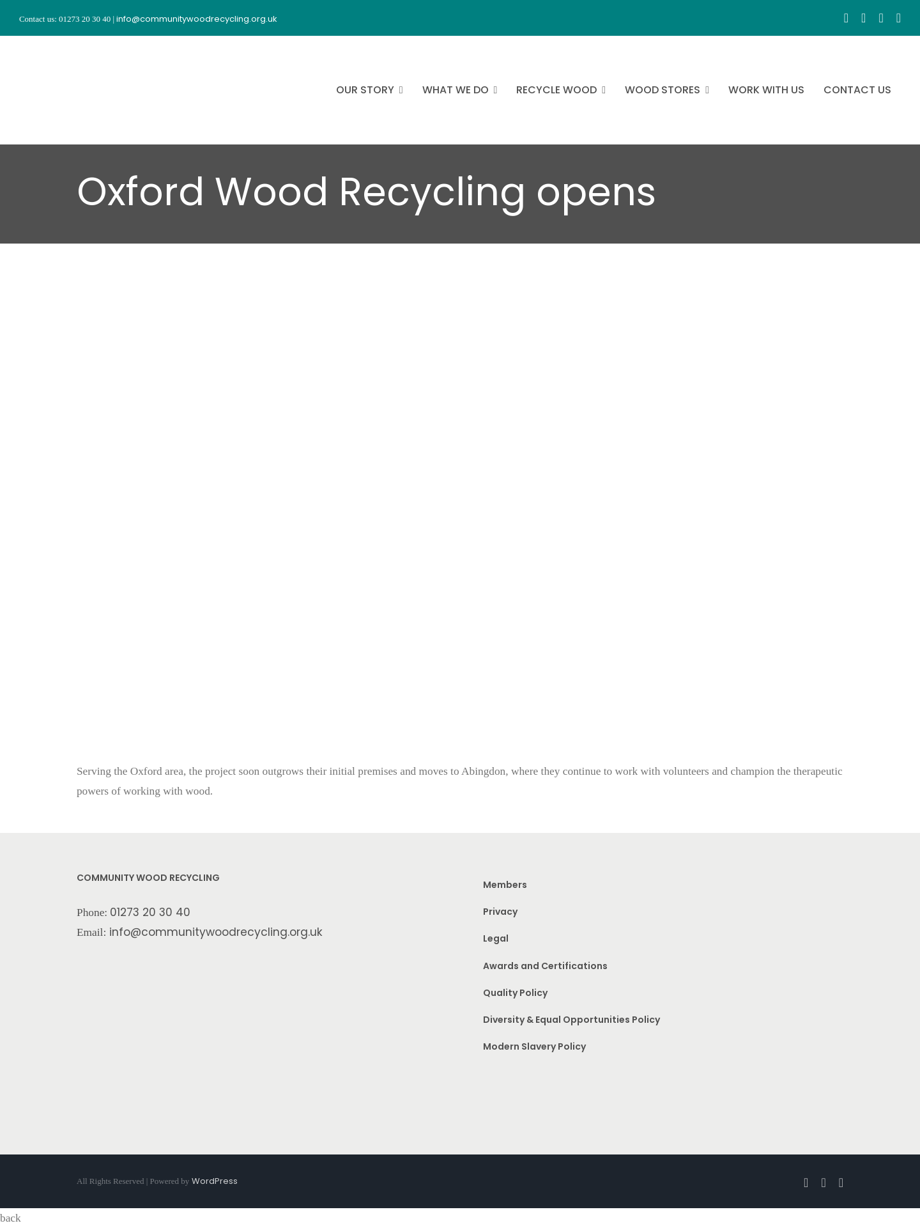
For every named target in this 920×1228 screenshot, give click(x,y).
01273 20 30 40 (150, 912)
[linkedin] (898, 18)
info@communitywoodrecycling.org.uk (216, 932)
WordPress (215, 1181)
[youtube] (880, 18)
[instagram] (863, 18)
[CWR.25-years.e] (67, 47)
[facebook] (846, 18)
